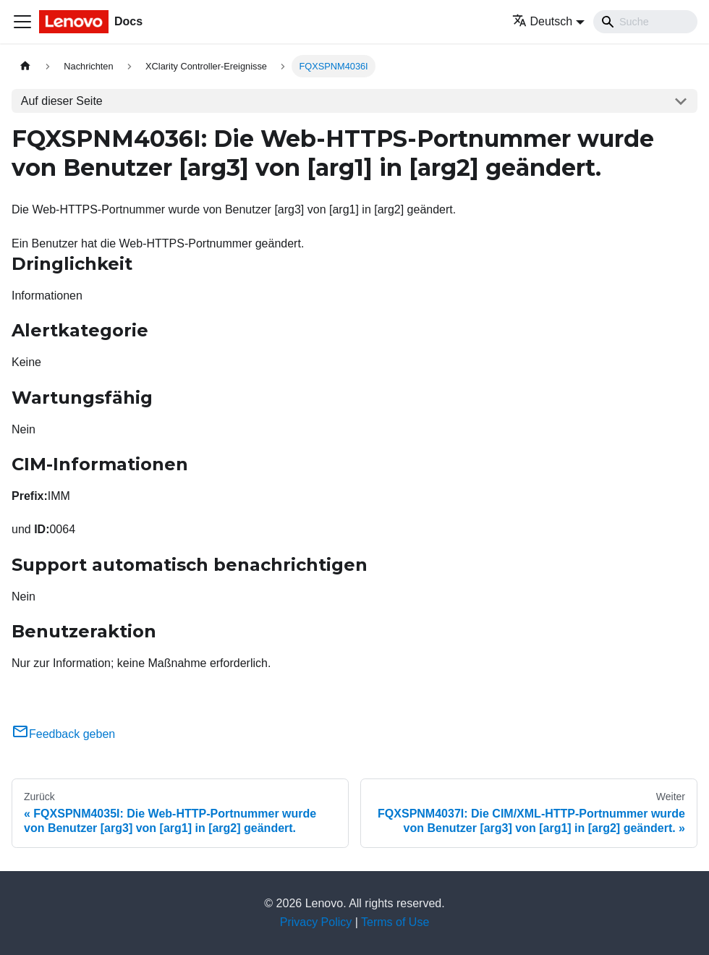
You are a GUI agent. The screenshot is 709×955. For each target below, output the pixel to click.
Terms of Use (395, 922)
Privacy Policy (316, 922)
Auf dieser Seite (62, 101)
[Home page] (25, 66)
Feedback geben (63, 734)
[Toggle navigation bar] (22, 22)
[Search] (645, 21)
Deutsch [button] (542, 21)
